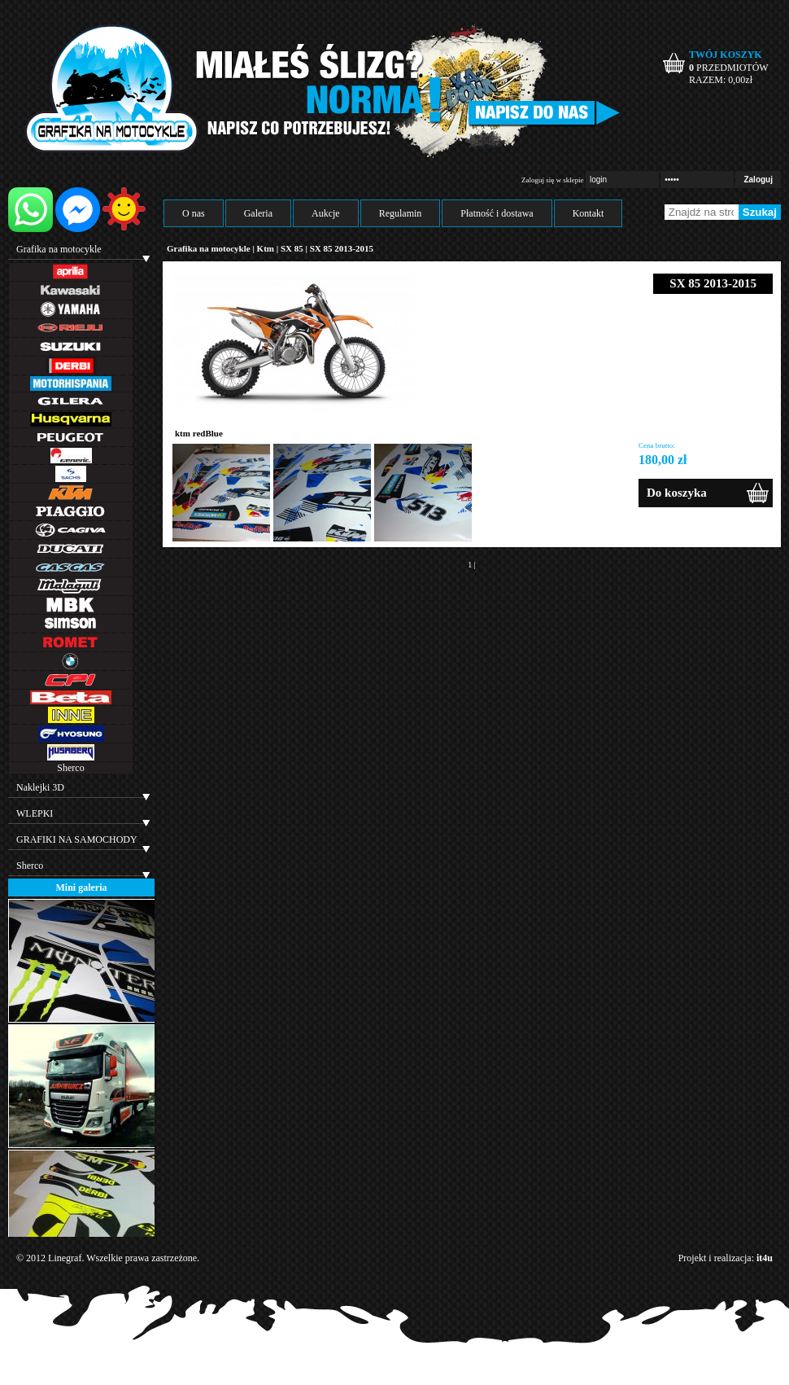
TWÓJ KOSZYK (725, 54)
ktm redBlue (199, 433)
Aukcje (326, 213)
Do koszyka (677, 492)
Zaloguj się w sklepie (552, 180)
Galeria (258, 213)
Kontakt (588, 213)
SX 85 (293, 248)
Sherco (70, 768)
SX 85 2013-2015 (341, 248)
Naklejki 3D (40, 787)
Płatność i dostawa (496, 213)
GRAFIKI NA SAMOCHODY (76, 839)
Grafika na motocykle (59, 249)
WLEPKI (34, 813)
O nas (193, 213)
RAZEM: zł (720, 79)
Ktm (265, 248)
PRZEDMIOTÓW (729, 67)
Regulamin (400, 213)
